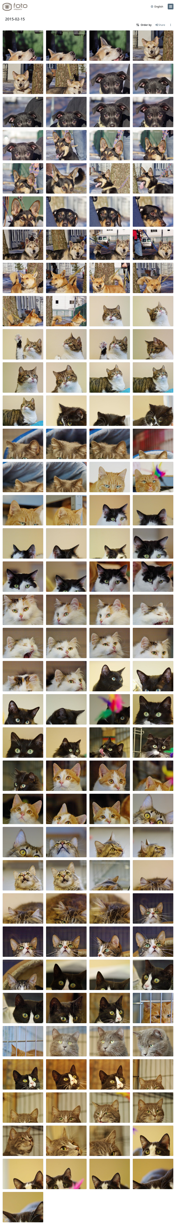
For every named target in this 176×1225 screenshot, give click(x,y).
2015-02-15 (15, 19)
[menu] (170, 6)
